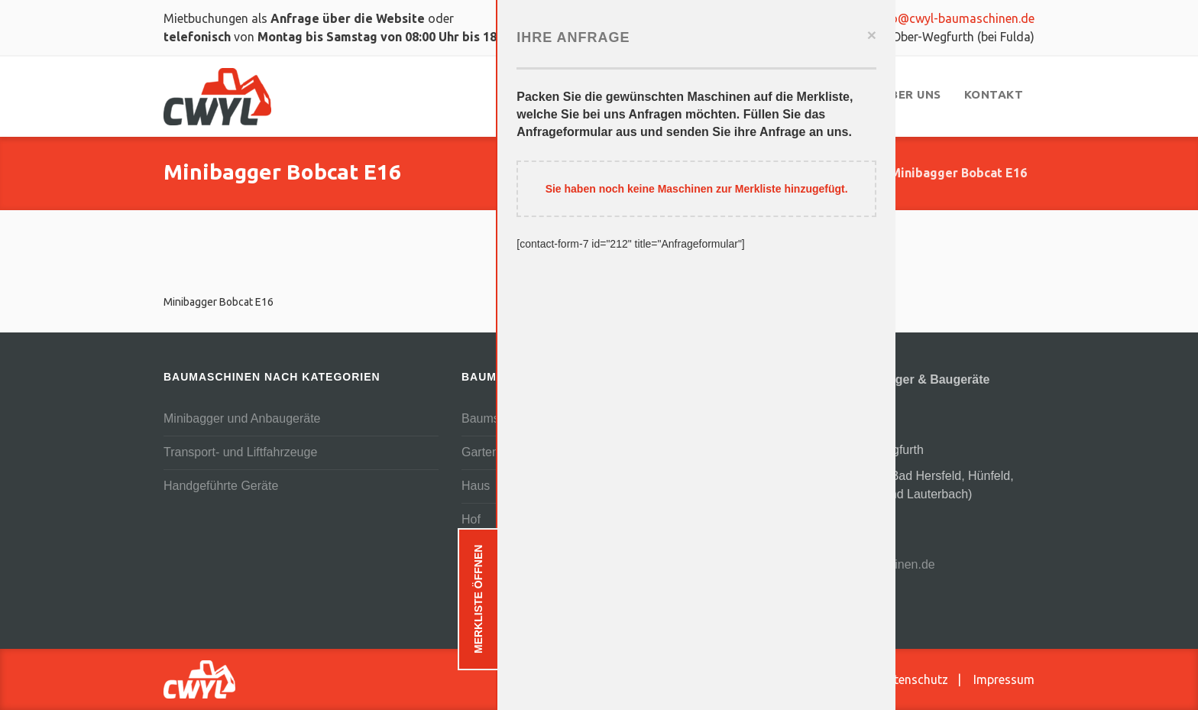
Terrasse (484, 586)
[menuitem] (635, 94)
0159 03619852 (778, 18)
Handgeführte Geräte (221, 485)
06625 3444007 (810, 520)
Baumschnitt (495, 418)
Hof (471, 519)
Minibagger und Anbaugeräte (242, 418)
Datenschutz (913, 679)
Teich (475, 552)
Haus (475, 485)
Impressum (1003, 679)
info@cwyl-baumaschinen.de (945, 18)
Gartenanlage (498, 452)
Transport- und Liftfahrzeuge (240, 452)
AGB (844, 679)
